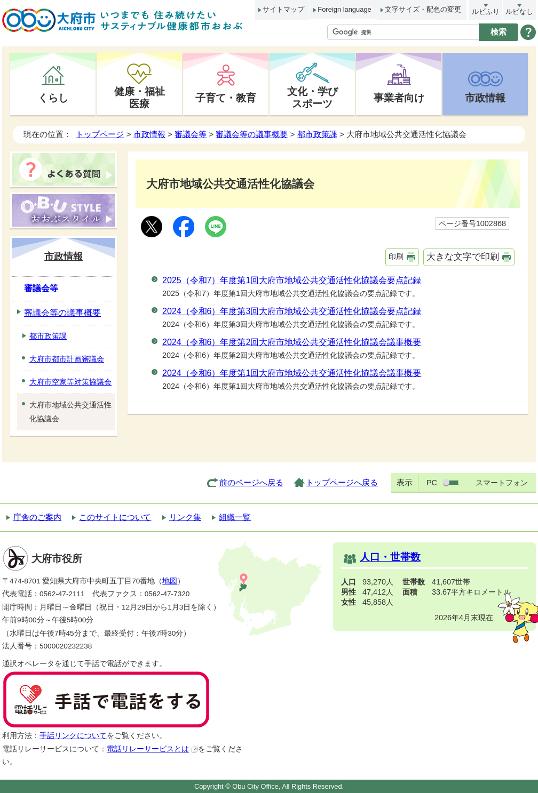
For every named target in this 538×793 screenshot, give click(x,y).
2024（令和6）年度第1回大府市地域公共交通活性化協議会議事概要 (291, 373)
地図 (169, 581)
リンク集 (185, 517)
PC (431, 482)
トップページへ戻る (342, 482)
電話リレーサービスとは (152, 749)
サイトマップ (283, 9)
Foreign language (344, 9)
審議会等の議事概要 (252, 134)
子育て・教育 (225, 97)
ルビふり (486, 11)
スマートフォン (502, 482)
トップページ (100, 134)
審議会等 (191, 134)
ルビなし (519, 11)
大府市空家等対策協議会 (70, 382)
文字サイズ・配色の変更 (423, 9)
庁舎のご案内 (37, 517)
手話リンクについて (73, 736)
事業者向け (399, 97)
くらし (53, 97)
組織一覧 (235, 517)
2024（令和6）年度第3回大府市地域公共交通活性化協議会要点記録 (291, 311)
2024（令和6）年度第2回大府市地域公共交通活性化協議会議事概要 (291, 342)
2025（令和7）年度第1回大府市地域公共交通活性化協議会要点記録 (291, 280)
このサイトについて (115, 517)
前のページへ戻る (251, 482)
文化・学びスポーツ (312, 97)
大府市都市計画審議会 (66, 359)
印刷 (396, 256)
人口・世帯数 (390, 557)
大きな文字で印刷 (462, 257)
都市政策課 (317, 134)
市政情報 (485, 97)
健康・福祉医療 (139, 97)
